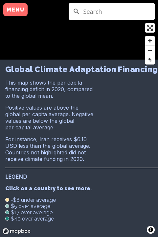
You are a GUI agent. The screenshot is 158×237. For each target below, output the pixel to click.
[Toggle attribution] (151, 230)
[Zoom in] (150, 40)
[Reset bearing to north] (150, 60)
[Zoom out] (150, 50)
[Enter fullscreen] (150, 28)
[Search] (112, 11)
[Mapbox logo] (16, 231)
